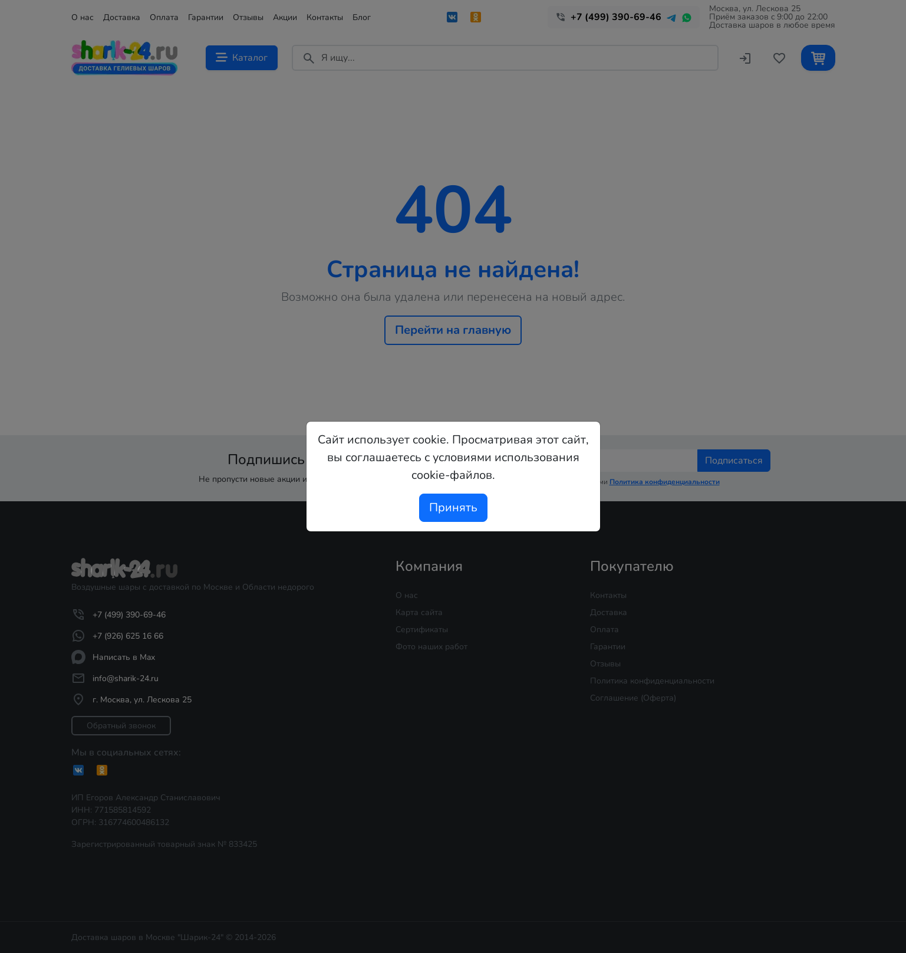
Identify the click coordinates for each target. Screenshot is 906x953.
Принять (453, 507)
